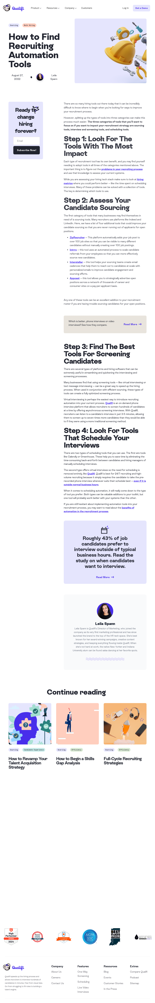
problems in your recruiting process (122, 169)
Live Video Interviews (83, 989)
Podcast (134, 977)
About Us (56, 971)
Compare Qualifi (138, 971)
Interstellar (76, 262)
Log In (125, 8)
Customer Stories (113, 983)
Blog (106, 971)
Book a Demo (78, 884)
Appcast (75, 278)
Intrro (73, 249)
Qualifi (109, 403)
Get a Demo (141, 8)
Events (107, 977)
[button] (36, 8)
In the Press (110, 988)
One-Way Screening (83, 973)
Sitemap (134, 983)
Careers (55, 977)
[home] (14, 8)
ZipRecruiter (77, 237)
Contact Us (57, 983)
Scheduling (83, 981)
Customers (86, 8)
